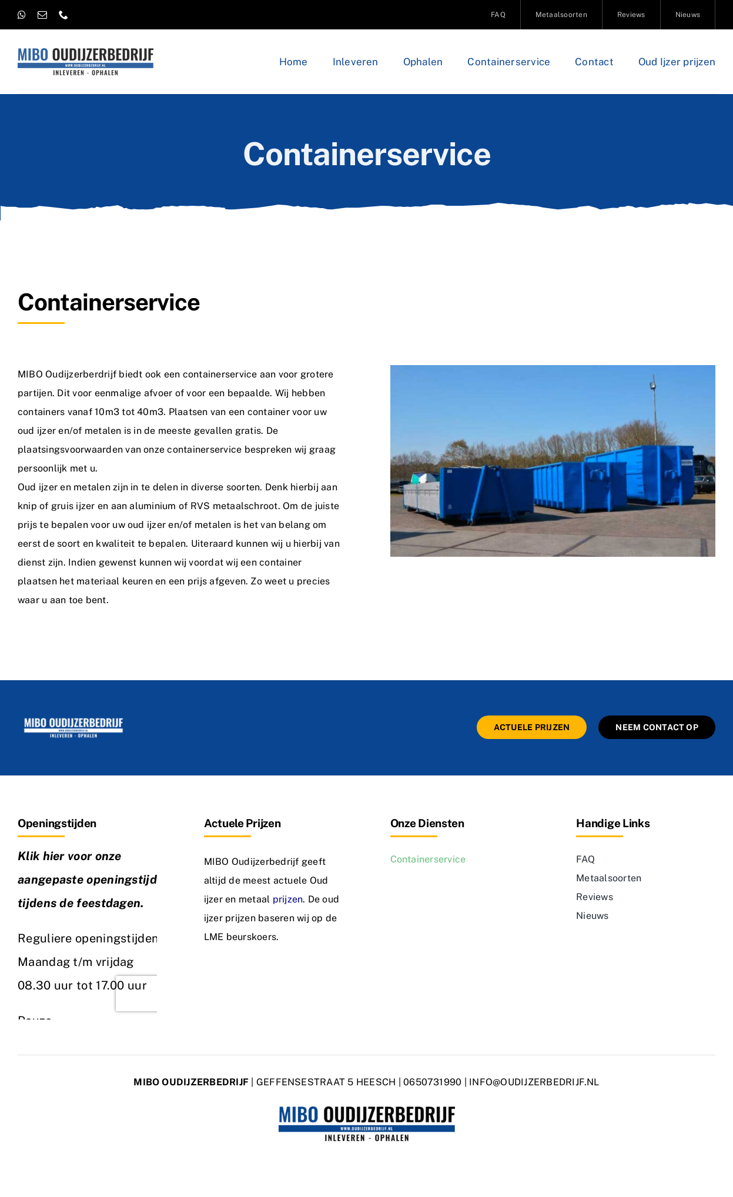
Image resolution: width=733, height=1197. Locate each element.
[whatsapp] (22, 14)
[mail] (42, 14)
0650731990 (432, 1082)
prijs (27, 524)
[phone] (63, 14)
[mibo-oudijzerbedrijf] (73, 719)
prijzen (288, 899)
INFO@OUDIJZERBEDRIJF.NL (534, 1082)
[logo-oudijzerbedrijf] (85, 52)
